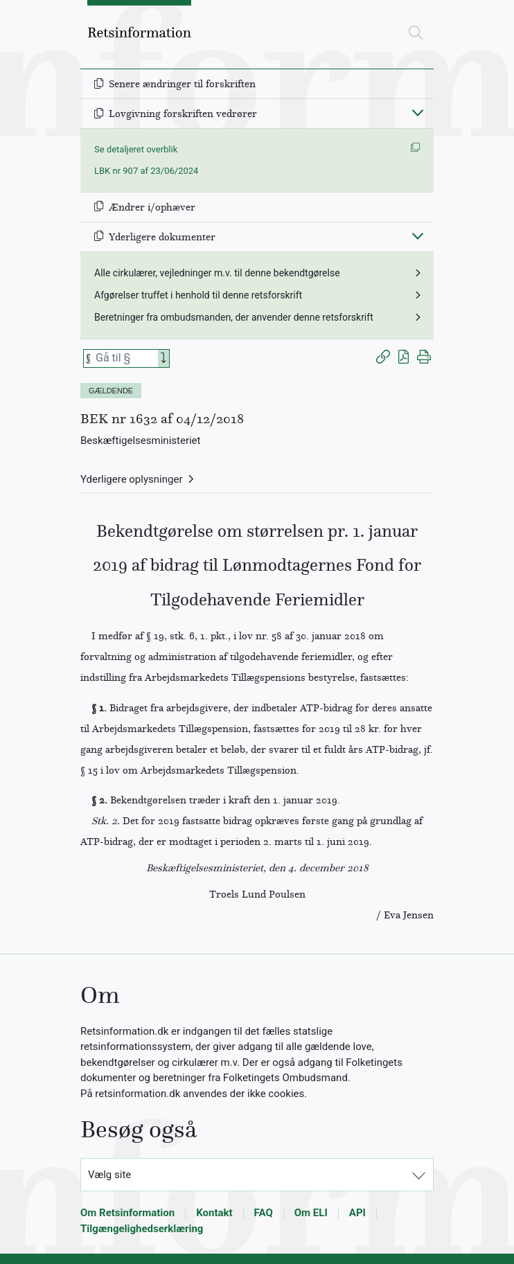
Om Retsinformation (127, 1213)
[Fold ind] (417, 112)
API (357, 1213)
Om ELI (311, 1213)
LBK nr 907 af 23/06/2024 (146, 171)
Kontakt (214, 1213)
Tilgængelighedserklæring (141, 1228)
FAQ (263, 1213)
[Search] (163, 358)
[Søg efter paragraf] (125, 358)
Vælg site (109, 1174)
